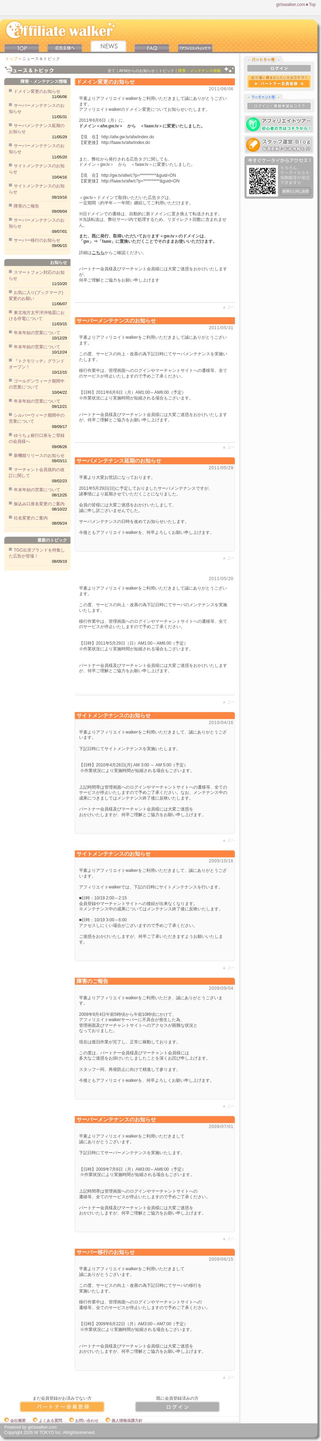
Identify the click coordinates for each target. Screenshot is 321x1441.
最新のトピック (52, 540)
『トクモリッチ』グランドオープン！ (37, 363)
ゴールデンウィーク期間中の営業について (37, 384)
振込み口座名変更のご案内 (39, 503)
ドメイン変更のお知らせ (37, 91)
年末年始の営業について (37, 332)
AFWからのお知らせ (137, 70)
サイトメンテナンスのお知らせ (37, 168)
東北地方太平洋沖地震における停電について (37, 315)
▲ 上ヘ (228, 307)
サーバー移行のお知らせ (37, 240)
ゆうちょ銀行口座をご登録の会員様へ (37, 438)
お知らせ (58, 262)
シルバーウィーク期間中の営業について (37, 418)
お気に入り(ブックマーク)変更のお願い (36, 295)
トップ (11, 58)
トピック (166, 70)
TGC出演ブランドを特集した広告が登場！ (37, 553)
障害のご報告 (26, 206)
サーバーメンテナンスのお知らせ (37, 108)
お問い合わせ (83, 1420)
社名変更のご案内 (31, 517)
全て (111, 70)
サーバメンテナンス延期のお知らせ (37, 128)
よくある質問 (47, 1420)
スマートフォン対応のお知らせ (37, 275)
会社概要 (15, 1420)
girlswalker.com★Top (296, 4)
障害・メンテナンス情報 (43, 81)
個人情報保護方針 (124, 1420)
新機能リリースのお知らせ (39, 455)
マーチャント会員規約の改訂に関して (37, 472)
